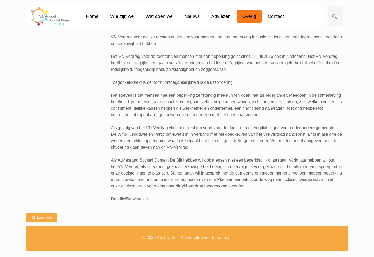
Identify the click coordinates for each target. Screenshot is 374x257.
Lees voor (41, 217)
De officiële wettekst (129, 199)
